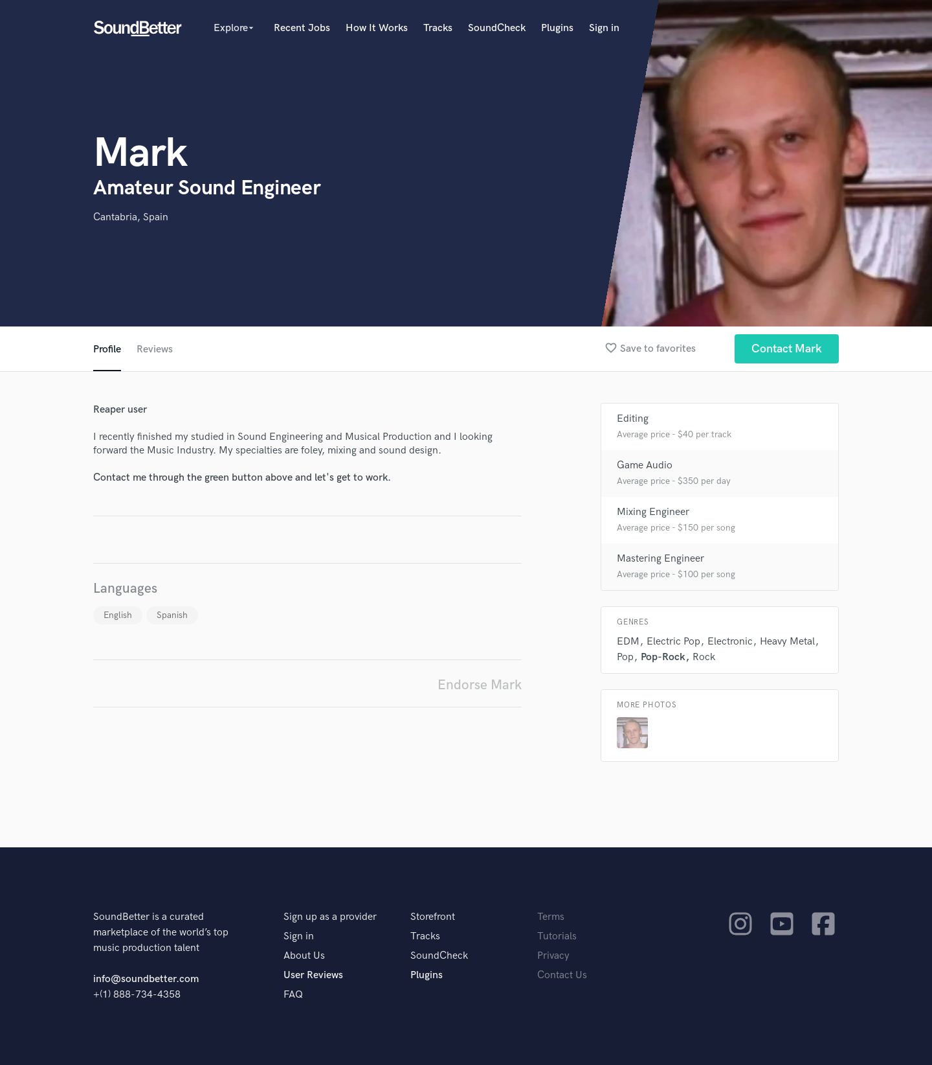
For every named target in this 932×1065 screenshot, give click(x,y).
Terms (550, 917)
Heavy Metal (787, 642)
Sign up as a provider (330, 917)
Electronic (730, 642)
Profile (107, 349)
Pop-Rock (663, 657)
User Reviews (313, 975)
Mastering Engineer (660, 559)
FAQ (293, 995)
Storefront (432, 917)
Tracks (437, 28)
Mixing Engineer (653, 512)
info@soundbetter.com (146, 979)
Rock (704, 657)
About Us (304, 956)
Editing (633, 419)
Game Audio (644, 465)
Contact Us (562, 975)
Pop (625, 657)
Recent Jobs (302, 28)
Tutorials (557, 936)
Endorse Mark (480, 685)
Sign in (604, 28)
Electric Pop (673, 642)
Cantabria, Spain (130, 217)
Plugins (557, 28)
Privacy (553, 956)
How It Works (377, 28)
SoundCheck (497, 28)
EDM (628, 642)
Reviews (155, 349)
